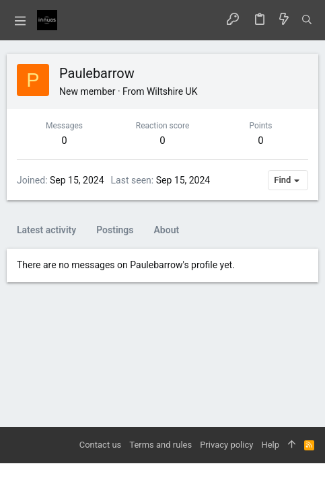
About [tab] (167, 230)
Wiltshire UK (172, 91)
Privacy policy (226, 445)
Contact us (100, 445)
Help (270, 445)
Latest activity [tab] (46, 230)
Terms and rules (160, 445)
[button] (20, 20)
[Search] (306, 20)
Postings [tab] (114, 230)
